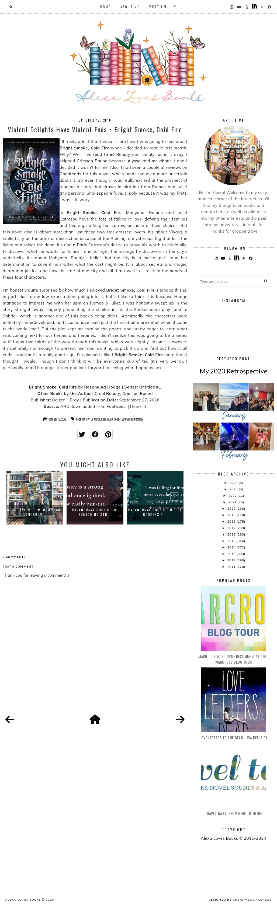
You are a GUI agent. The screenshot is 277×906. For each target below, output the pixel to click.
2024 (233, 483)
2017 (232, 528)
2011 (232, 567)
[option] (35, 497)
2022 (232, 496)
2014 (232, 547)
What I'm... (160, 7)
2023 (233, 489)
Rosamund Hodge (110, 419)
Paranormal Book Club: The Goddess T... (155, 512)
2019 (232, 515)
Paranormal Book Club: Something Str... (95, 512)
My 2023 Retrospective (233, 371)
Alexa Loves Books (23, 899)
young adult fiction (132, 419)
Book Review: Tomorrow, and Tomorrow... (35, 512)
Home (105, 7)
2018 (232, 521)
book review (83, 419)
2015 (232, 541)
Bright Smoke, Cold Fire (53, 387)
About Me (130, 7)
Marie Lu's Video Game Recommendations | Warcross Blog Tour (233, 659)
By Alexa (95, 419)
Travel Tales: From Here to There (233, 813)
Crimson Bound (92, 160)
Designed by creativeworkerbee (240, 899)
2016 (232, 534)
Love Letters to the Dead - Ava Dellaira (233, 737)
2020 (232, 508)
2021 (232, 502)
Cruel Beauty (117, 154)
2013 (232, 554)
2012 (232, 560)
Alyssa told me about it (151, 160)
